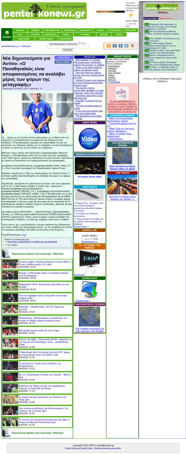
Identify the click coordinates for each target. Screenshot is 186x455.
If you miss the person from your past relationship (88, 112)
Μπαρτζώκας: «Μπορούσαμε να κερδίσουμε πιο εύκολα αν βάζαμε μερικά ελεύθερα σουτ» (43, 319)
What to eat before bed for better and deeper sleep (88, 68)
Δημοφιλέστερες (165, 18)
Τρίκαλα (111, 77)
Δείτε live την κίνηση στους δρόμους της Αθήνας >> (122, 196)
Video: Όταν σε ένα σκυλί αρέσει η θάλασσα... (120, 129)
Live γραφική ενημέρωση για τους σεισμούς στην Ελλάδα (89, 328)
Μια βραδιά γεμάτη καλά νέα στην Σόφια (39, 330)
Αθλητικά (26, 46)
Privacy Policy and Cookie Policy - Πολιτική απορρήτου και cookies (93, 448)
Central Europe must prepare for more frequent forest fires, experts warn (89, 83)
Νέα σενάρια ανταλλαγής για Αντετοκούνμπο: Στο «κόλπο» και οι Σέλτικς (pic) (43, 409)
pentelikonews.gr (10, 46)
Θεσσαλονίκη (114, 66)
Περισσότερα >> (89, 241)
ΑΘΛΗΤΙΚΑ (63, 57)
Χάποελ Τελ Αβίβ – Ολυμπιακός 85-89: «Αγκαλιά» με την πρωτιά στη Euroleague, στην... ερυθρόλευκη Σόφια (45, 342)
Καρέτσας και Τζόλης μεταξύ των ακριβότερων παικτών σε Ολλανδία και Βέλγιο (42, 387)
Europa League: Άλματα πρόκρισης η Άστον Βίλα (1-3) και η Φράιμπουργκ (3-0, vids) (45, 263)
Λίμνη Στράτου (114, 73)
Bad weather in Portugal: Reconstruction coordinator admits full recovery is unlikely (89, 62)
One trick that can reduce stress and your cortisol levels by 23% (89, 75)
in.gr (24, 235)
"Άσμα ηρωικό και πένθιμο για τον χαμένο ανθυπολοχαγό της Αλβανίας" (88, 221)
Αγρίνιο (111, 75)
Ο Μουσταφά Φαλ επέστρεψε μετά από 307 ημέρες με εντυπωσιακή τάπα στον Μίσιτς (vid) (44, 353)
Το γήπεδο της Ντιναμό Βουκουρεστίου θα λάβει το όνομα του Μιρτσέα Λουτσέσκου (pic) (44, 421)
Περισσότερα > (81, 226)
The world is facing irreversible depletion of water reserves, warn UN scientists (89, 90)
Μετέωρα (112, 80)
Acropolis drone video (90, 177)
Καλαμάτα (112, 68)
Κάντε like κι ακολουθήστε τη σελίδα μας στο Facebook (32, 242)
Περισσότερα (79, 275)
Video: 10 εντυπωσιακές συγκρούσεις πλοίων (120, 119)
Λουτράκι (112, 70)
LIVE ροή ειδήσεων (151, 18)
